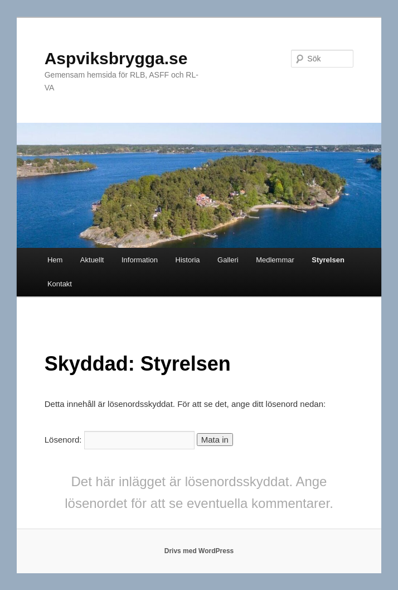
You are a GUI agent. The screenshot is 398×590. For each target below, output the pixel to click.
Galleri (228, 260)
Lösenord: (120, 439)
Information (140, 260)
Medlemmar (275, 260)
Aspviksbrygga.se (116, 58)
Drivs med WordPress (199, 551)
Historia (188, 260)
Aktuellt (92, 260)
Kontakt (59, 284)
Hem (54, 260)
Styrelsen (328, 260)
